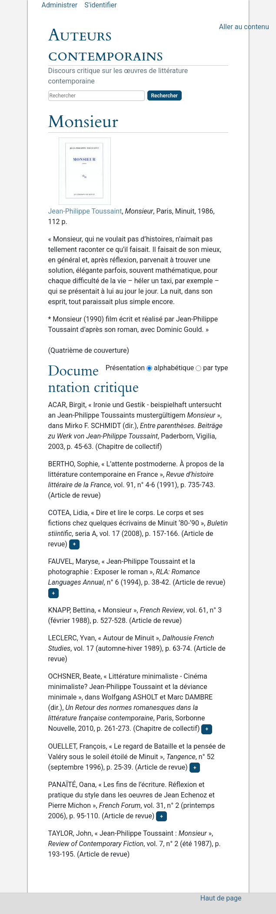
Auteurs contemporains (105, 45)
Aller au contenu (244, 27)
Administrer (60, 5)
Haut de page (221, 898)
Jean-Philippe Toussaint (85, 211)
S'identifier (100, 5)
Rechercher (164, 96)
